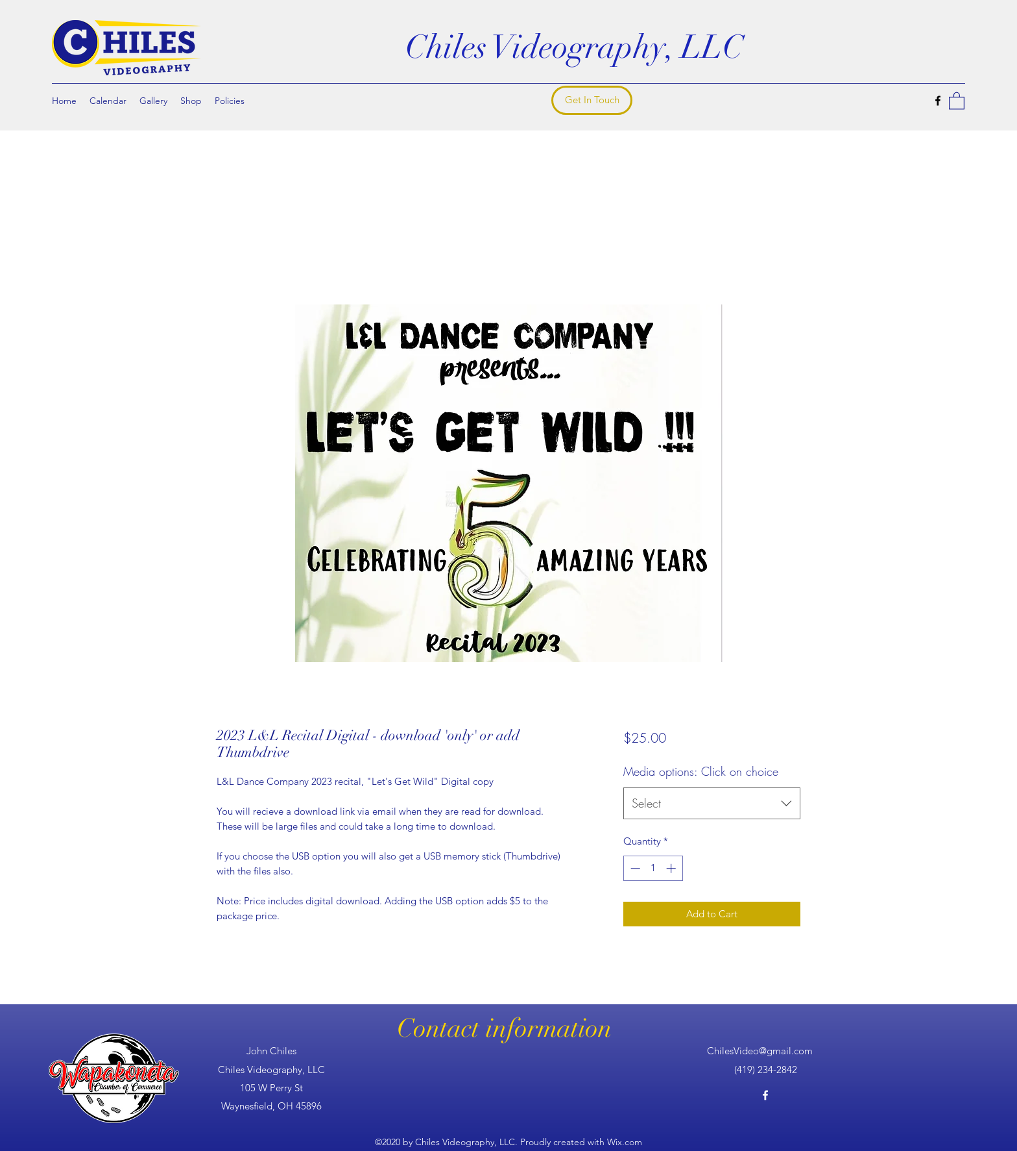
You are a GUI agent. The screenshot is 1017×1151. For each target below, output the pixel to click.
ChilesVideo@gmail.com (760, 1051)
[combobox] (711, 803)
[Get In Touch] (591, 100)
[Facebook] (937, 100)
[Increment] (672, 868)
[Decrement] (634, 868)
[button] (956, 100)
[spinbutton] (653, 868)
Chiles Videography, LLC (574, 47)
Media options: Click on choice (700, 771)
